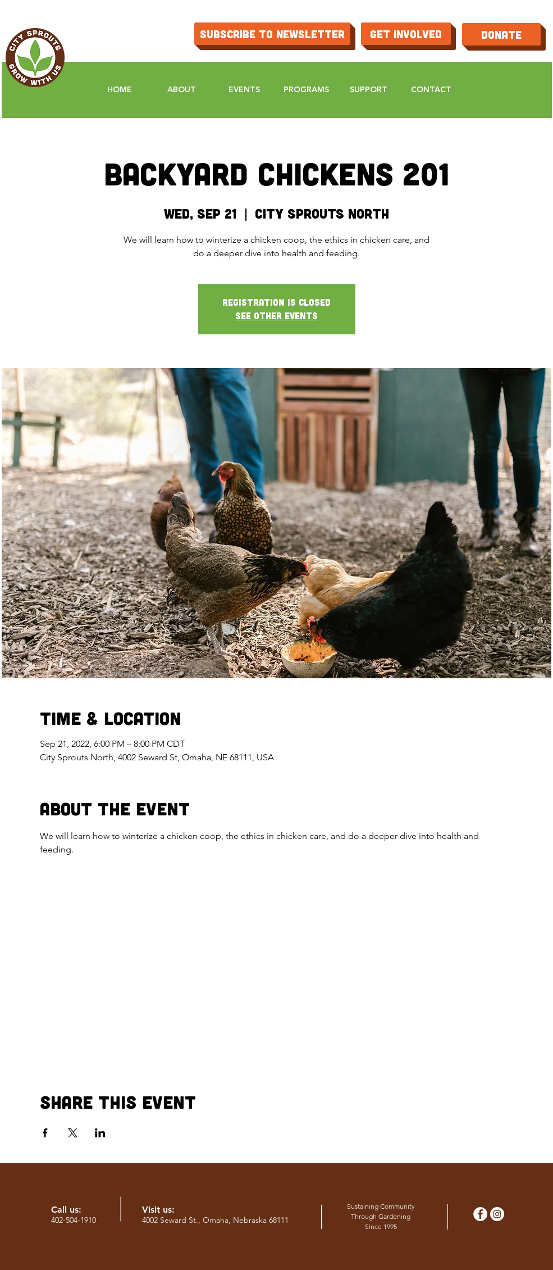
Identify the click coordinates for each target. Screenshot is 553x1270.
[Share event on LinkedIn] (100, 1132)
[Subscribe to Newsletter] (272, 33)
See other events (276, 315)
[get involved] (406, 33)
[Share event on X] (72, 1132)
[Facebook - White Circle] (480, 1214)
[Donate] (501, 34)
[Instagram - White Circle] (497, 1214)
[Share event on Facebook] (45, 1132)
